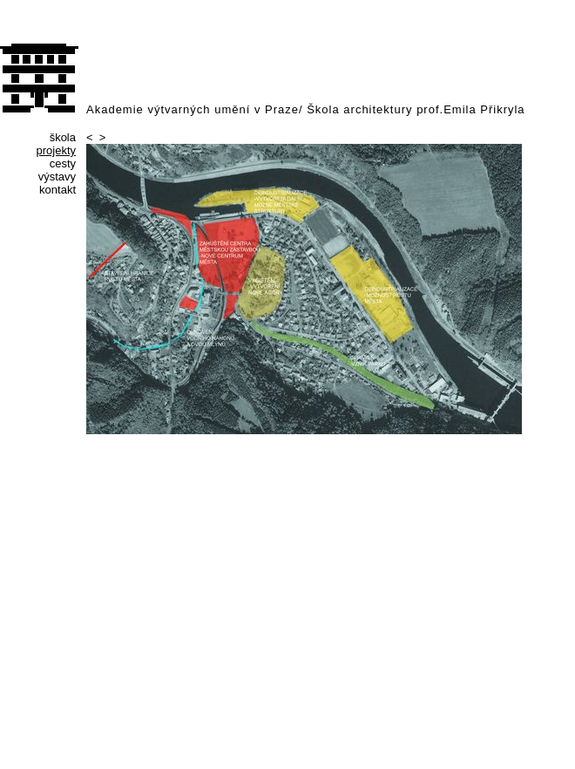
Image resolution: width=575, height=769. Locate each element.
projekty (56, 150)
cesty (63, 163)
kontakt (57, 189)
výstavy (57, 176)
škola (63, 137)
